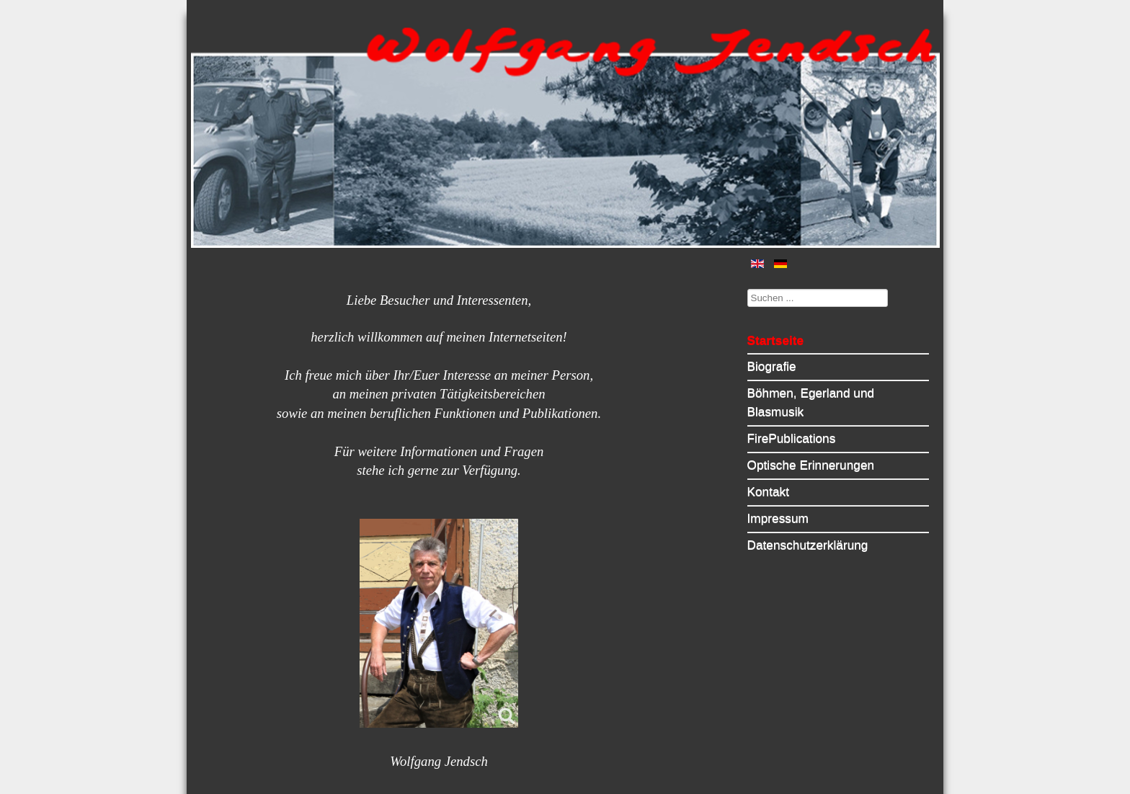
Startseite (775, 340)
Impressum (778, 518)
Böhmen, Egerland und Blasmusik (811, 402)
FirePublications (791, 438)
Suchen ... (747, 288)
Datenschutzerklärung (807, 544)
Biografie (771, 366)
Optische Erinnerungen (811, 465)
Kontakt (768, 491)
